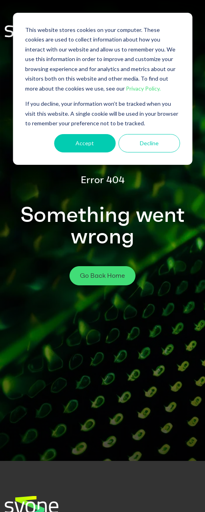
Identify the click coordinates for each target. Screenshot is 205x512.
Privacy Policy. (143, 88)
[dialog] (102, 89)
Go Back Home (102, 275)
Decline (149, 143)
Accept (85, 143)
